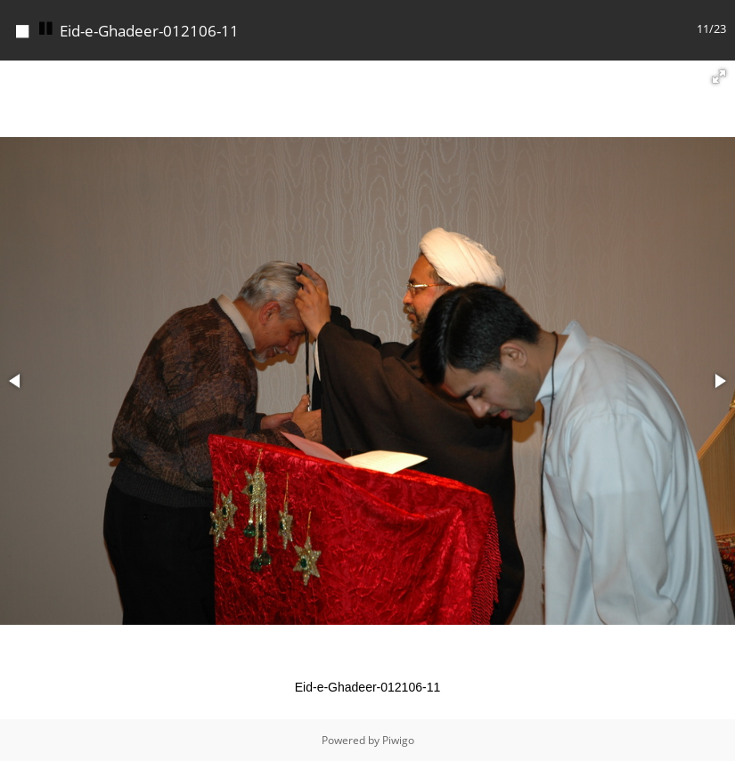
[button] (719, 76)
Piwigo (398, 740)
